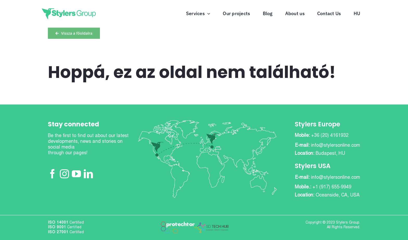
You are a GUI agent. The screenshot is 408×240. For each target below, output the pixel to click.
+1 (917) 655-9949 (332, 187)
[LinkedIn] (88, 173)
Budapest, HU (330, 153)
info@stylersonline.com (335, 145)
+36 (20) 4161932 (329, 135)
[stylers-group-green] (69, 10)
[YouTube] (76, 173)
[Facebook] (52, 173)
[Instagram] (64, 173)
